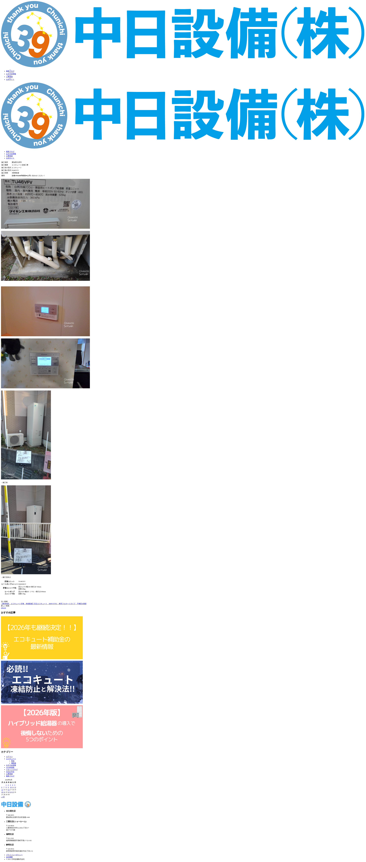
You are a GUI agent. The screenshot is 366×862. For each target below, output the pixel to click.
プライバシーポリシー (14, 855)
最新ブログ (10, 152)
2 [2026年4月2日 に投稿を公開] (8, 785)
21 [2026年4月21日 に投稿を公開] (4, 792)
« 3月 (3, 797)
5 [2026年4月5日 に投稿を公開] (14, 785)
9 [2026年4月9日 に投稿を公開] (8, 787)
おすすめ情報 (11, 154)
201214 (3, 608)
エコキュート (11, 759)
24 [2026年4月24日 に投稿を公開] (11, 792)
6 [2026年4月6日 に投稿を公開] (1, 787)
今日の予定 (10, 772)
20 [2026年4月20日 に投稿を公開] (2, 792)
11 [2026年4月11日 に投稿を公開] (13, 787)
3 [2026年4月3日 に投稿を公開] (10, 785)
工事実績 (9, 156)
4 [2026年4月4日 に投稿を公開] (12, 785)
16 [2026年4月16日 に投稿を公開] (9, 790)
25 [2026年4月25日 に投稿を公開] (13, 792)
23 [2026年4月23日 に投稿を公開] (9, 792)
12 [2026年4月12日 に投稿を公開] (15, 787)
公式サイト (10, 158)
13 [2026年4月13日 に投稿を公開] (2, 790)
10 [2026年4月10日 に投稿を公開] (11, 787)
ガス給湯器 (10, 767)
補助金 (13, 763)
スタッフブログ (12, 769)
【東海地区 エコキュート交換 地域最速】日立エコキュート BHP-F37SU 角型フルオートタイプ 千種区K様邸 (43, 604)
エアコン (9, 756)
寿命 (12, 761)
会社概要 (9, 857)
